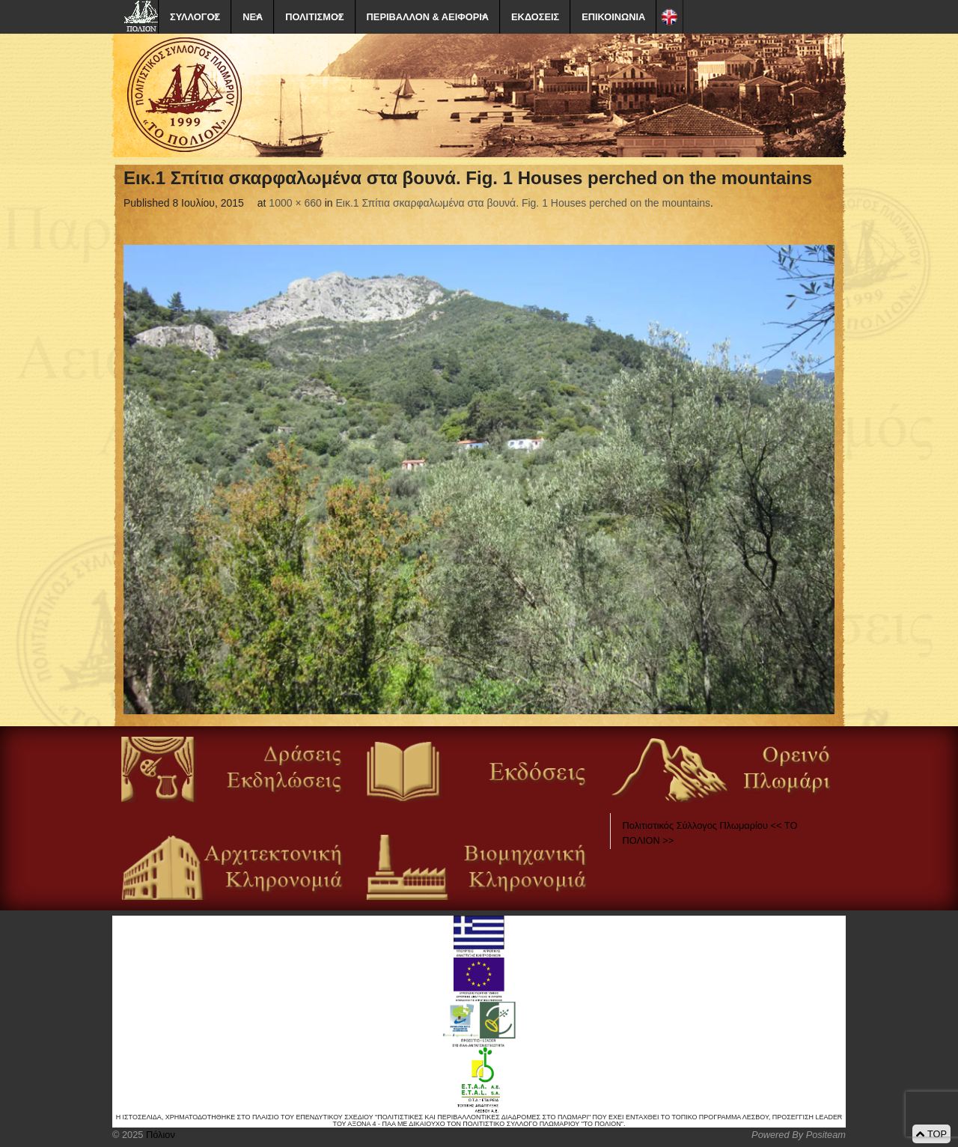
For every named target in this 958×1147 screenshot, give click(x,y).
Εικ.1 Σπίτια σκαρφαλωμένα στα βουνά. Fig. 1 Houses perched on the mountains (523, 203)
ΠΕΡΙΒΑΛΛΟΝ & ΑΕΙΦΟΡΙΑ (428, 16)
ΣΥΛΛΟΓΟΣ (195, 16)
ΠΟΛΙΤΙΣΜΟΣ (314, 16)
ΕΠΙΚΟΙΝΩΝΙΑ (613, 16)
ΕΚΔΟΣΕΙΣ (535, 16)
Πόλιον (158, 1134)
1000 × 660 (295, 203)
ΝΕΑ (252, 16)
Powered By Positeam (798, 1134)
